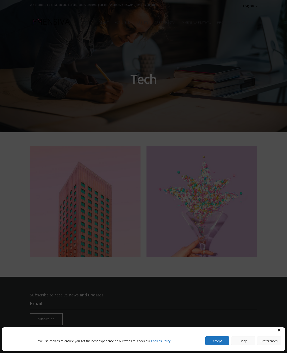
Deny (243, 341)
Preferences (269, 341)
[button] (279, 330)
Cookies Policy (161, 341)
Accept (217, 341)
